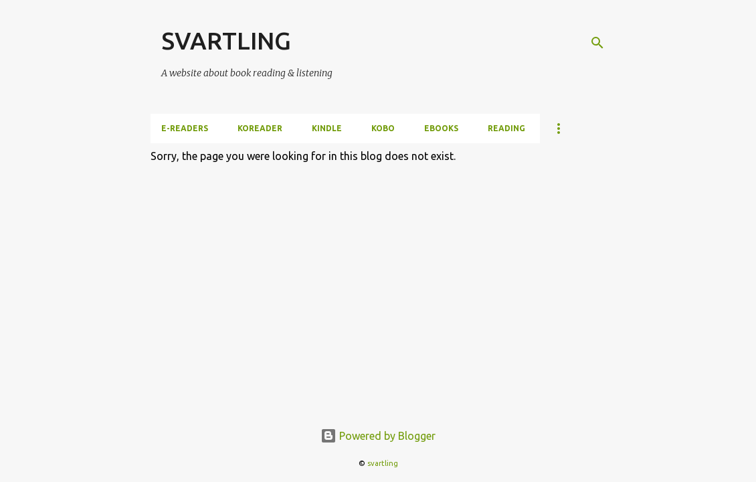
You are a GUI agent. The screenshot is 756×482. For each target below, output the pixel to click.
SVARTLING (226, 40)
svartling (382, 463)
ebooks (441, 128)
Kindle (327, 128)
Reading (506, 128)
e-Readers (184, 128)
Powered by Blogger (378, 436)
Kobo (383, 128)
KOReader (260, 128)
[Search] (597, 43)
